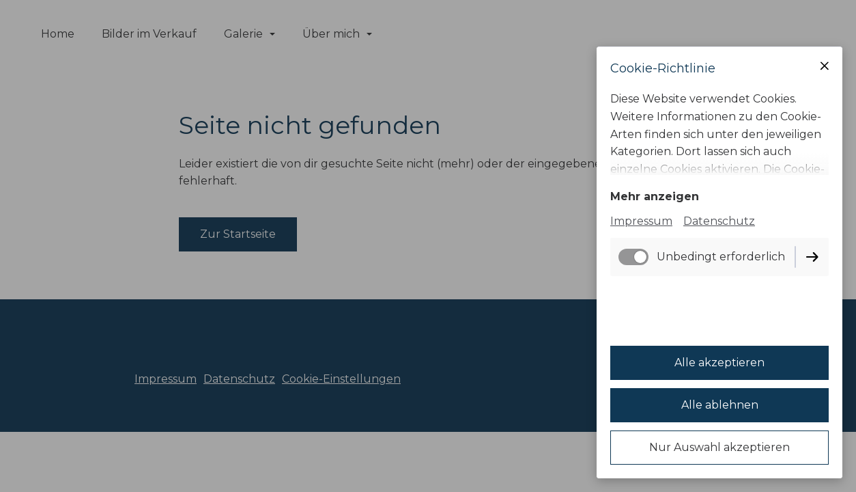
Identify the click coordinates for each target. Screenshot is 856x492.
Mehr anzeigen (654, 196)
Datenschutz (719, 221)
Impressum (641, 221)
